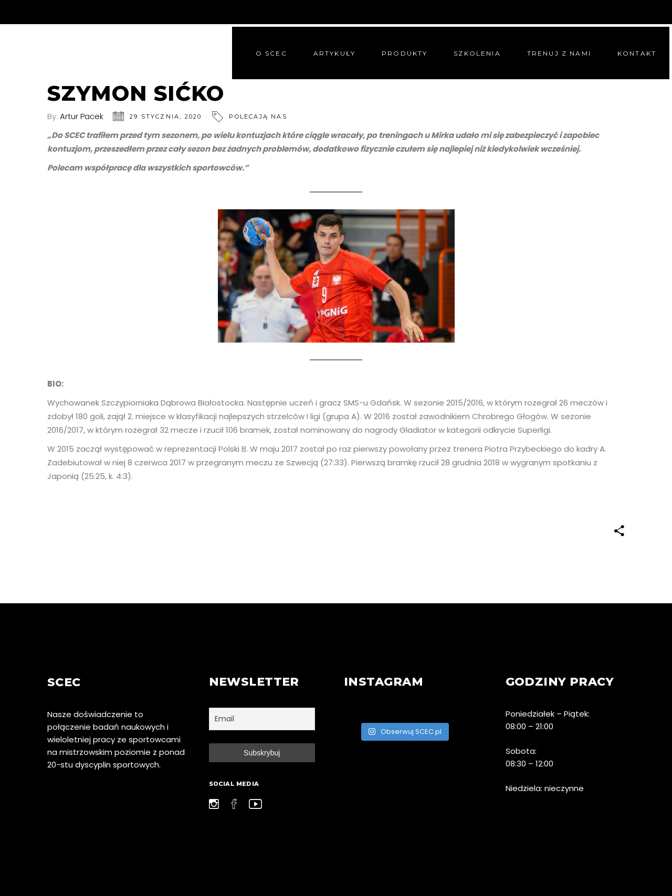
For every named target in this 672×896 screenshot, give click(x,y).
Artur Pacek (81, 116)
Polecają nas (258, 116)
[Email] (262, 719)
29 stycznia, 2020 (166, 116)
